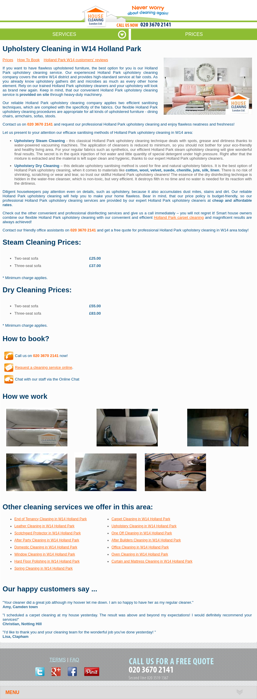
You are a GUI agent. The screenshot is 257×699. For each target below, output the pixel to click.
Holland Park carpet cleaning (179, 217)
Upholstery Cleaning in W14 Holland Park (144, 526)
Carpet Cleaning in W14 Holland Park (141, 519)
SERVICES (64, 34)
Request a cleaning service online (43, 367)
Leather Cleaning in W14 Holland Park (44, 526)
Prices (8, 60)
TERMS (57, 659)
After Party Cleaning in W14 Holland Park (46, 540)
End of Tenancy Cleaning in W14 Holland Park (50, 519)
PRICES (194, 34)
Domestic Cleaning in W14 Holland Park (45, 547)
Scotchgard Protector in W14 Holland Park (47, 533)
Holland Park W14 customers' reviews (76, 60)
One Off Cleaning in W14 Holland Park (142, 533)
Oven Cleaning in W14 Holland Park (140, 554)
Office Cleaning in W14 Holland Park (140, 547)
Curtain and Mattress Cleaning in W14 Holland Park (152, 561)
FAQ (74, 659)
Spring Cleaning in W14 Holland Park (43, 568)
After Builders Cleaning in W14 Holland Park (146, 540)
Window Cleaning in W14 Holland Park (44, 554)
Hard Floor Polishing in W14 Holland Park (46, 561)
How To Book (28, 60)
